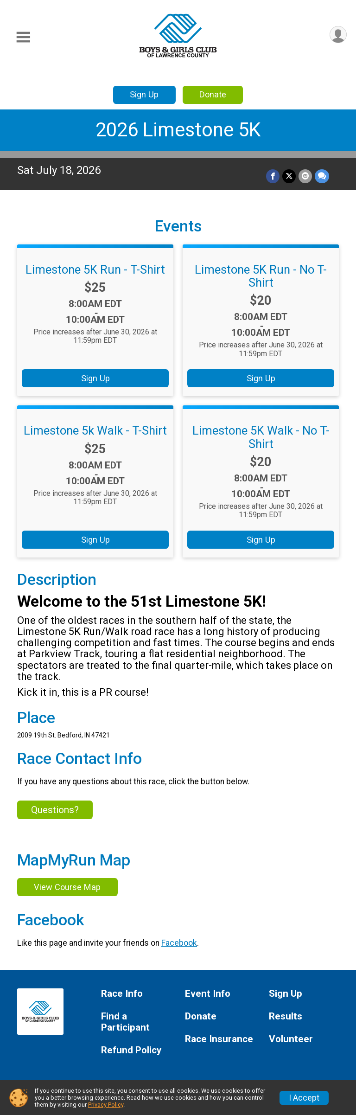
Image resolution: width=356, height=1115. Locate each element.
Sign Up (144, 94)
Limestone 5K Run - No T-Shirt (261, 276)
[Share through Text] (322, 176)
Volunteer (291, 1039)
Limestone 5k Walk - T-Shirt (95, 430)
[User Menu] (338, 34)
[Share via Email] (305, 176)
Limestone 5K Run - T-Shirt (95, 269)
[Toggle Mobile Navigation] (23, 37)
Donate (212, 94)
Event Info (207, 993)
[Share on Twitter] (289, 176)
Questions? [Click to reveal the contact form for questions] (55, 809)
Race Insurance (219, 1039)
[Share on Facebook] (273, 176)
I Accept (304, 1097)
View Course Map (67, 887)
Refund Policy (131, 1050)
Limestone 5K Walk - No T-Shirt (261, 436)
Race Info (122, 993)
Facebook (179, 943)
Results (285, 1016)
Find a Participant (125, 1022)
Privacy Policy (105, 1104)
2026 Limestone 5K (178, 129)
